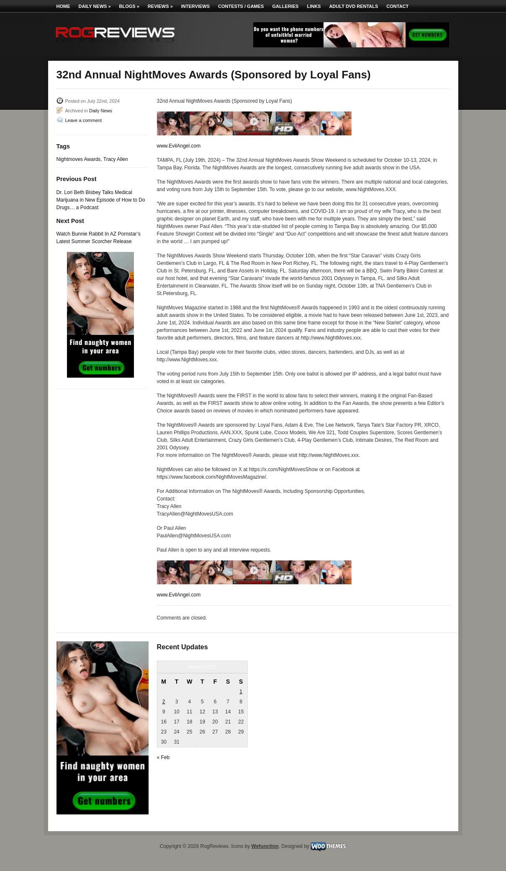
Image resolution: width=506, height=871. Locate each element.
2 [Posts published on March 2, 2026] (163, 702)
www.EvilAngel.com (179, 146)
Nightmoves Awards (79, 159)
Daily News (95, 6)
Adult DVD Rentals (353, 6)
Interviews (195, 6)
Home (63, 6)
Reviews (160, 6)
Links (314, 6)
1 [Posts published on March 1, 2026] (240, 692)
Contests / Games (241, 6)
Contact (397, 6)
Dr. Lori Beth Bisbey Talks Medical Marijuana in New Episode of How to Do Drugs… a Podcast (101, 199)
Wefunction (265, 846)
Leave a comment (83, 120)
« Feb (163, 757)
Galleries (285, 6)
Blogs (129, 6)
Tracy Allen (115, 159)
